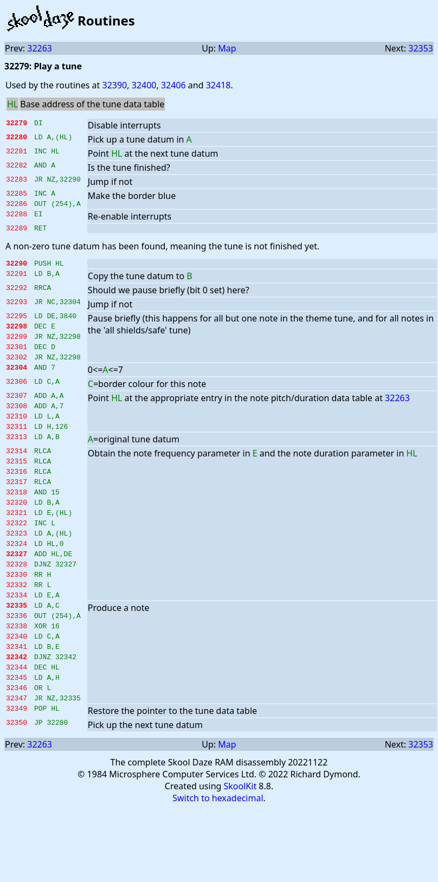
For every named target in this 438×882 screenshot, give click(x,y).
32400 (144, 85)
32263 (39, 48)
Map (227, 48)
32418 (218, 85)
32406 (173, 85)
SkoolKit (240, 848)
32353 (420, 48)
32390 (114, 85)
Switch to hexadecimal (217, 860)
